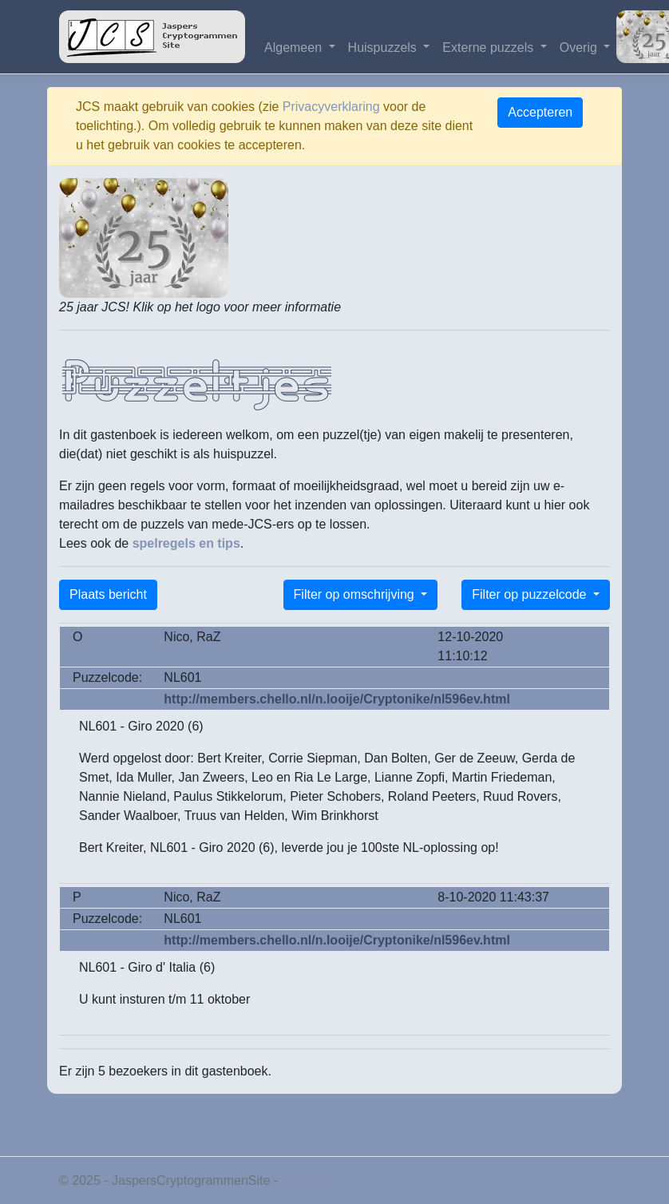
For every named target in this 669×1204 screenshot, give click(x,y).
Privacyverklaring (331, 106)
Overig (580, 47)
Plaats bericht (108, 594)
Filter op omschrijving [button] (356, 594)
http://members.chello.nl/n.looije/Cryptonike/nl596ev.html (337, 699)
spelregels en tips (186, 543)
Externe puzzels (489, 47)
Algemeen (295, 47)
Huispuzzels (384, 47)
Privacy (302, 1180)
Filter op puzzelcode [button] (531, 594)
